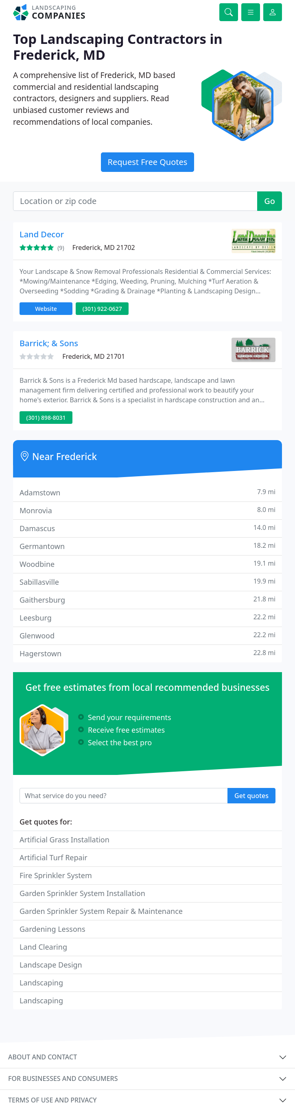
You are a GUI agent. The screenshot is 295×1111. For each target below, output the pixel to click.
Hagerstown (147, 653)
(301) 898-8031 (46, 417)
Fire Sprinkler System (56, 875)
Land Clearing (43, 947)
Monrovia (147, 510)
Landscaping (41, 982)
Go (269, 200)
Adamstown (147, 492)
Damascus (147, 528)
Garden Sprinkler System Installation (82, 893)
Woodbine (147, 564)
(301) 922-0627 (102, 308)
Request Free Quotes (148, 161)
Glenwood (147, 635)
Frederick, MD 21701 (93, 356)
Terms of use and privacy (52, 1100)
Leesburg (147, 617)
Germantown (147, 546)
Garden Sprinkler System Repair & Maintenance (101, 911)
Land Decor (42, 234)
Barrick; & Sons (49, 343)
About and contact (42, 1056)
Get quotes (251, 795)
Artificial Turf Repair (53, 857)
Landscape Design (51, 965)
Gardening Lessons (52, 929)
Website (46, 308)
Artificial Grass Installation (64, 839)
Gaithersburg (147, 600)
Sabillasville (147, 582)
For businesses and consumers (63, 1078)
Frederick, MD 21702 (103, 247)
